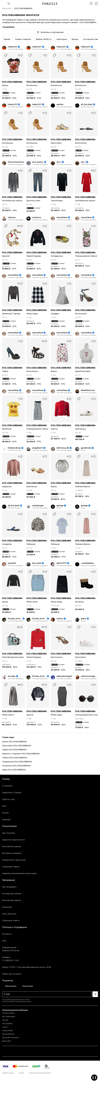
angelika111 (37, 448)
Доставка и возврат (11, 853)
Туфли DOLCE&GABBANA (14, 749)
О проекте (7, 786)
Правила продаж (8, 1073)
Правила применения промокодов (19, 873)
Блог (4, 806)
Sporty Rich (6, 1041)
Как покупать (8, 833)
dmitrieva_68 (63, 448)
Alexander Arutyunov (10, 1037)
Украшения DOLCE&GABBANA (17, 761)
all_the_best (86, 104)
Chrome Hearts (8, 1013)
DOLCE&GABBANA (12, 82)
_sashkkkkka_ (87, 563)
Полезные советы (10, 866)
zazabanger (38, 505)
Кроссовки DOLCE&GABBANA (16, 745)
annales (11, 676)
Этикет (5, 813)
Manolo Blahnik (8, 1034)
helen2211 (12, 47)
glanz (83, 619)
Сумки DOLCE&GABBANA (14, 741)
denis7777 (62, 563)
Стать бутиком (9, 914)
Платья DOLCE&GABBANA (14, 757)
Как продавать (9, 887)
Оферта (21, 1073)
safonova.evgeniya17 (89, 676)
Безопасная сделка (11, 846)
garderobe (86, 448)
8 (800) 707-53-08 (10, 950)
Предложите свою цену (14, 860)
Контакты (6, 934)
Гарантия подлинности (13, 840)
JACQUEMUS (7, 1024)
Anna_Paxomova (16, 162)
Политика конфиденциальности (40, 1073)
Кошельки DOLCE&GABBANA (16, 765)
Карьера (6, 819)
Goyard (5, 1020)
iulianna (11, 217)
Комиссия (7, 907)
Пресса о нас (8, 799)
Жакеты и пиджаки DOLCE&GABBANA (21, 753)
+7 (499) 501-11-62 (10, 960)
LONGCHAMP (7, 1030)
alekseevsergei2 (64, 676)
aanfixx (60, 104)
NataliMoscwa (88, 390)
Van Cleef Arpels (8, 1017)
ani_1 (59, 162)
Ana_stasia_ (37, 162)
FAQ (4, 941)
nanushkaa (62, 217)
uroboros (36, 217)
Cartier (5, 1027)
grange (60, 505)
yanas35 (12, 563)
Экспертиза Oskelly (11, 893)
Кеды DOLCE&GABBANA (14, 770)
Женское (6, 8)
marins (60, 619)
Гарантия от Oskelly (11, 792)
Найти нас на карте (11, 974)
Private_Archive (15, 619)
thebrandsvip (14, 448)
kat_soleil (36, 563)
